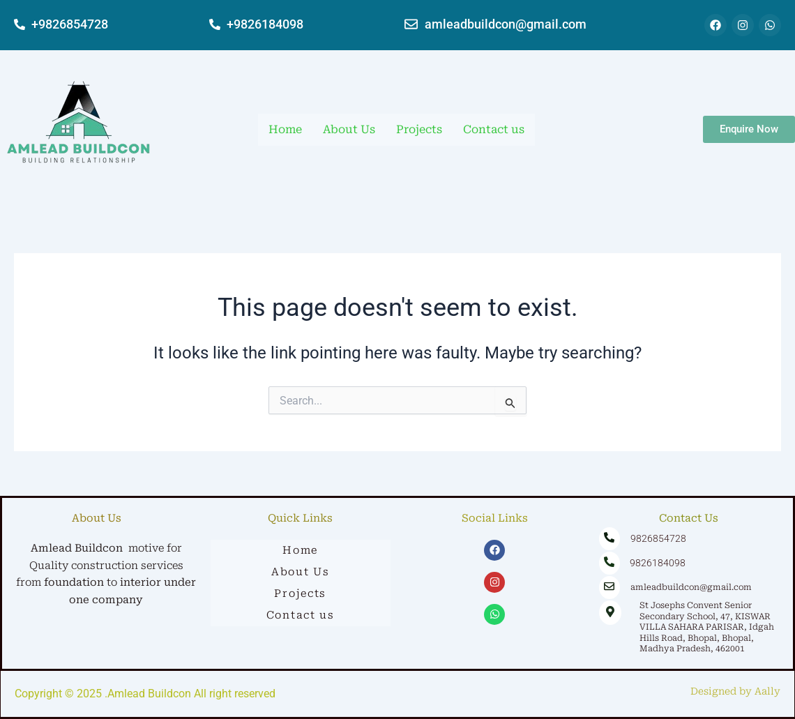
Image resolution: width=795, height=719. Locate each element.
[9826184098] (609, 563)
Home (285, 129)
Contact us (493, 129)
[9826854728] (609, 538)
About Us (349, 129)
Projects (419, 129)
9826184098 (654, 563)
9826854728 (654, 538)
